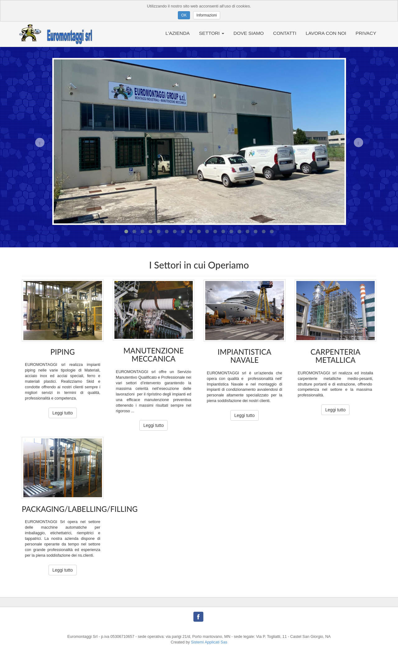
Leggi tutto (63, 412)
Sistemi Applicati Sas (209, 642)
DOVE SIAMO (249, 33)
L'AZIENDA (177, 33)
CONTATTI (284, 33)
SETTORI (211, 33)
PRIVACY (366, 33)
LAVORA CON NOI (326, 33)
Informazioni (207, 15)
